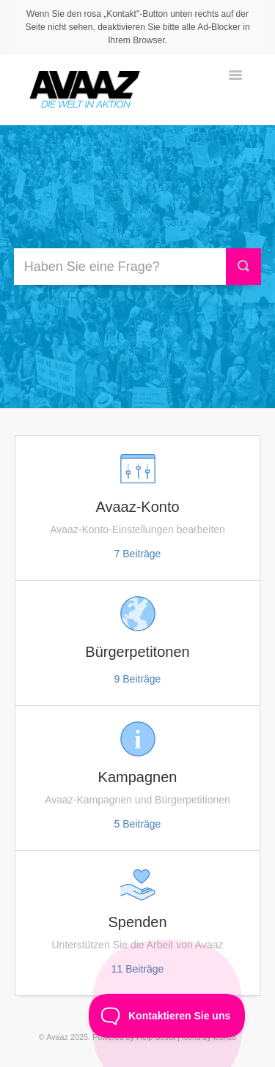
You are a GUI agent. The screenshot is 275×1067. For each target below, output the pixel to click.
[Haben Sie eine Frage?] (126, 266)
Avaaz (57, 1037)
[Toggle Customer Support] (167, 1016)
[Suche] (243, 266)
